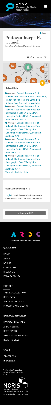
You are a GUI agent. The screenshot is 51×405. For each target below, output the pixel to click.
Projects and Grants (15, 306)
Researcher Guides (14, 322)
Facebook (9, 356)
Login (8, 195)
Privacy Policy (11, 276)
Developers (10, 331)
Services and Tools (14, 301)
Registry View (11, 340)
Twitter (9, 360)
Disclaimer (9, 272)
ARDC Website (10, 326)
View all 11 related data (16, 172)
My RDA (7, 263)
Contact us (9, 267)
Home (6, 254)
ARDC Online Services (15, 335)
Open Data (9, 297)
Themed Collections (15, 292)
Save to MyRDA (25, 213)
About (6, 258)
